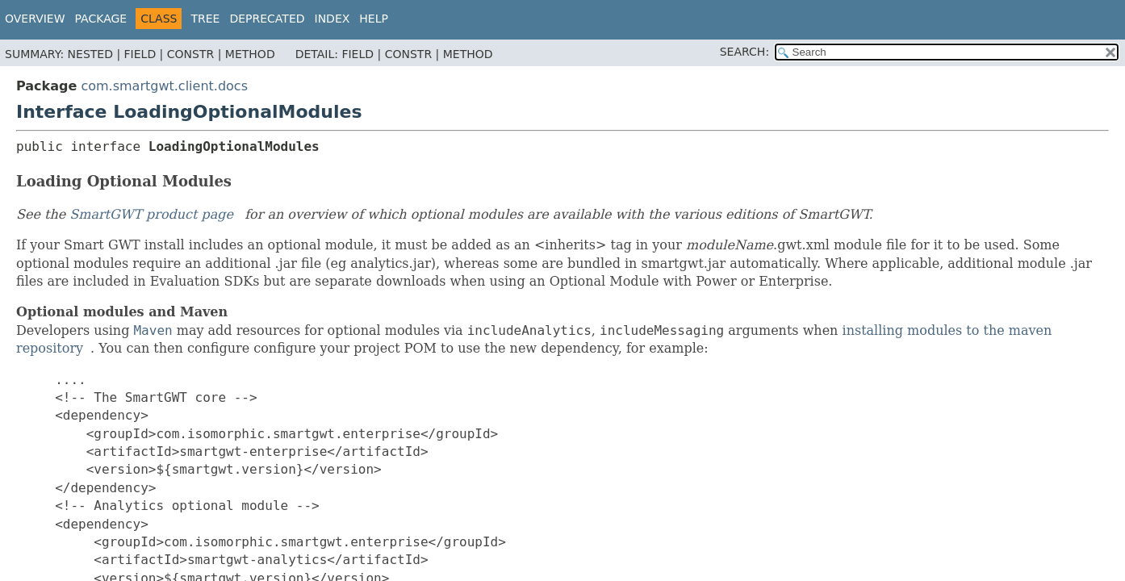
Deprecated (266, 18)
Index (332, 18)
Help (373, 18)
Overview (35, 18)
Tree (205, 18)
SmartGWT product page (151, 214)
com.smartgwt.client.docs (164, 86)
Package (101, 18)
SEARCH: (744, 51)
